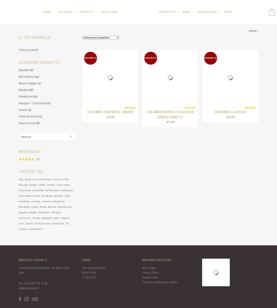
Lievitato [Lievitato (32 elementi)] (24, 201)
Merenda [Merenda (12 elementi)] (24, 207)
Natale (23, 90)
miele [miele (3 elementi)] (34, 207)
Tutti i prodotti (28, 50)
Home (252, 30)
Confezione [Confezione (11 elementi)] (52, 190)
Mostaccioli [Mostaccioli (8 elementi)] (65, 207)
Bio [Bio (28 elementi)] (67, 179)
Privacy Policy (150, 272)
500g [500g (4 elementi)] (35, 179)
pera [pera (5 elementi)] (57, 218)
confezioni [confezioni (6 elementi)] (67, 190)
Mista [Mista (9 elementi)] (43, 207)
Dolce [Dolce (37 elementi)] (36, 196)
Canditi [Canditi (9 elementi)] (50, 184)
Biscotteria (26, 76)
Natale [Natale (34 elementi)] (32, 212)
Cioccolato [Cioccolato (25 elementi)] (63, 184)
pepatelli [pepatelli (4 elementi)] (47, 218)
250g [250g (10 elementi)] (28, 179)
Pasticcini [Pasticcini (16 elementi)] (25, 218)
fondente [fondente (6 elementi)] (47, 196)
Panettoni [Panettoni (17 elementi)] (44, 212)
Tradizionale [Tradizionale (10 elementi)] (42, 223)
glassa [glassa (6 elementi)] (58, 196)
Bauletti (24, 70)
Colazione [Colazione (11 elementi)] (25, 190)
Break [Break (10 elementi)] (33, 184)
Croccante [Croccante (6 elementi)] (25, 196)
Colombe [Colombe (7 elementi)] (38, 190)
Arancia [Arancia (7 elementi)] (58, 179)
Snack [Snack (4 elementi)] (29, 223)
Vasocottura (27, 123)
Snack (23, 110)
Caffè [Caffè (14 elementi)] (41, 184)
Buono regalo (28, 83)
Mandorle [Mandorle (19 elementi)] (59, 201)
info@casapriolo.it (29, 288)
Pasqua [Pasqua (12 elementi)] (56, 212)
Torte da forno (28, 116)
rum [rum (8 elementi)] (21, 223)
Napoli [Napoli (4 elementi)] (23, 212)
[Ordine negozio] (100, 37)
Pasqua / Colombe (32, 103)
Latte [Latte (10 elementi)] (67, 196)
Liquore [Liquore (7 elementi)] (46, 201)
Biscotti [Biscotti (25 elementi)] (23, 184)
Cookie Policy (150, 277)
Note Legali (148, 268)
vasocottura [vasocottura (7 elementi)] (35, 229)
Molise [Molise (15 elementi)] (52, 207)
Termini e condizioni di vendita (159, 282)
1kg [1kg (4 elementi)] (21, 179)
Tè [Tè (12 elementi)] (67, 223)
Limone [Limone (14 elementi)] (35, 201)
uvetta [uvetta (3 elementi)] (23, 229)
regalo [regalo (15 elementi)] (65, 218)
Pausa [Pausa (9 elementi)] (36, 218)
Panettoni (25, 96)
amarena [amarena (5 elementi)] (46, 179)
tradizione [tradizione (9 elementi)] (58, 223)
